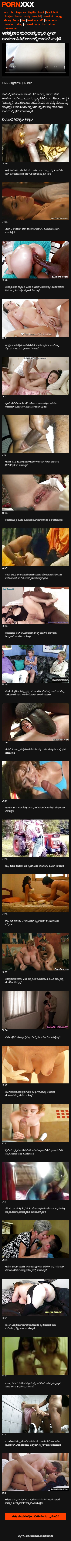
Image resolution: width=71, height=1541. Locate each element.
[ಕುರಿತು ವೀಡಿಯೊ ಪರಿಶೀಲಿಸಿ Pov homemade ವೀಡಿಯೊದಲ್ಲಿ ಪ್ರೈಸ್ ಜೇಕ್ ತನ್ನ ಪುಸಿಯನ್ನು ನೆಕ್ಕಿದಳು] (35, 893)
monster (9, 24)
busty (27, 16)
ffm (23, 20)
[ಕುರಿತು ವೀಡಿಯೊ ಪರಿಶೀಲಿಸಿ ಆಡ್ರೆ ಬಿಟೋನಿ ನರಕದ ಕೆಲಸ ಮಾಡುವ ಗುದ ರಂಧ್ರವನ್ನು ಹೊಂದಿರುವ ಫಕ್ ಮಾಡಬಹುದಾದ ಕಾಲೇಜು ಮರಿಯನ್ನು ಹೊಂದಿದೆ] (35, 143)
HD (41, 20)
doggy (58, 16)
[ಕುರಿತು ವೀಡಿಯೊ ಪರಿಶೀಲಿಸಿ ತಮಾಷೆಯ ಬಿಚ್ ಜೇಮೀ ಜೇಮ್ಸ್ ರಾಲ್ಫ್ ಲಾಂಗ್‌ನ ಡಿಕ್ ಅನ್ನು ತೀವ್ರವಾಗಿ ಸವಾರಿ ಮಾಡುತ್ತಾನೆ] (35, 605)
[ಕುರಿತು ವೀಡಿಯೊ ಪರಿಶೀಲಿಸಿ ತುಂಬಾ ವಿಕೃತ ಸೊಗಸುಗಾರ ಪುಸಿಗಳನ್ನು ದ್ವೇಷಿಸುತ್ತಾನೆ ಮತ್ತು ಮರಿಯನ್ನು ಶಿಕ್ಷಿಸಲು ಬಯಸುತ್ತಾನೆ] (35, 1297)
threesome (10, 28)
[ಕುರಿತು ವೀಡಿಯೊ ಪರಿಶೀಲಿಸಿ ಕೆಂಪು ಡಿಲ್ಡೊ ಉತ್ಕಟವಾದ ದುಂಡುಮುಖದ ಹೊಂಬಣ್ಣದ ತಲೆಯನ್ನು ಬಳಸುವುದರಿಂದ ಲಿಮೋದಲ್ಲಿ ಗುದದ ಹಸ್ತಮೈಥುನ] (35, 547)
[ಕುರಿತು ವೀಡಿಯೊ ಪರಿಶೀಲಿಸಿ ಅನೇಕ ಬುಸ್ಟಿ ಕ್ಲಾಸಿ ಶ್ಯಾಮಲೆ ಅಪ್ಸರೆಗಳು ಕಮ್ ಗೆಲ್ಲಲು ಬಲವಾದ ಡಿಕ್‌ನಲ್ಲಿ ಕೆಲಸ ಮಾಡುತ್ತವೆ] (35, 434)
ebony (7, 20)
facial (16, 20)
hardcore (32, 20)
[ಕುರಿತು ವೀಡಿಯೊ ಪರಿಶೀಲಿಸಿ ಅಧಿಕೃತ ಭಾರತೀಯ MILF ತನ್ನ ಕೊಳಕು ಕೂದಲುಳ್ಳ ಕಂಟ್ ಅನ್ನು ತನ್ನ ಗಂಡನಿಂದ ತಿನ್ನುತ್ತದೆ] (35, 951)
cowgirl (36, 16)
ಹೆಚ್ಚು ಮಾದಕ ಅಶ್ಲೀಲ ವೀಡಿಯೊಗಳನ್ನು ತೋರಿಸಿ (35, 1516)
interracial (51, 20)
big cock (21, 12)
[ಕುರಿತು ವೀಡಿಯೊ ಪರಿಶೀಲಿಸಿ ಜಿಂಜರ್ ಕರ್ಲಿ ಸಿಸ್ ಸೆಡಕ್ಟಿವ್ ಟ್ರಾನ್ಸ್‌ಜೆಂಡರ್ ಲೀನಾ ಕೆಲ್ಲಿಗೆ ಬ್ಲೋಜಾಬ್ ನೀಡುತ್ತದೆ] (35, 780)
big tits (32, 12)
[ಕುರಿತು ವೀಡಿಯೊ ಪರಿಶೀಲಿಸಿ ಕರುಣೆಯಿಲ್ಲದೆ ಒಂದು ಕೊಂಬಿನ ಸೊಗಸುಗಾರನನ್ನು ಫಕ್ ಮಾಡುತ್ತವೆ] (35, 492)
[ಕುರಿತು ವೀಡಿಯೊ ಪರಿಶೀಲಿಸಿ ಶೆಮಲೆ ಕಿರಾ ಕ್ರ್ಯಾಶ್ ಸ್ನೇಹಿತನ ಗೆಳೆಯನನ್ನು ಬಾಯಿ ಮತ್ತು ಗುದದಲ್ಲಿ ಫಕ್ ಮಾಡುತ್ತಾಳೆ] (35, 722)
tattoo (51, 24)
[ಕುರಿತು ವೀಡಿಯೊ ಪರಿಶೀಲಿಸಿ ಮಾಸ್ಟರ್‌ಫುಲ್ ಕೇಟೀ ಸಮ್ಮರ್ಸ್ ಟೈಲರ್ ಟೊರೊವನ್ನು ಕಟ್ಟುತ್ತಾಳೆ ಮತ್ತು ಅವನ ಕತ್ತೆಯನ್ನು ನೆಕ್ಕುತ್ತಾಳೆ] (35, 1356)
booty (18, 16)
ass (6, 12)
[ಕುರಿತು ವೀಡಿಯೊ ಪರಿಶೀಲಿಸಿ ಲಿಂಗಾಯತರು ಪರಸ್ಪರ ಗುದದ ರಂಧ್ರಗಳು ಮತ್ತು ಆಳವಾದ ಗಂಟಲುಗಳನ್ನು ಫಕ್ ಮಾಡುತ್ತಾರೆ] (35, 1064)
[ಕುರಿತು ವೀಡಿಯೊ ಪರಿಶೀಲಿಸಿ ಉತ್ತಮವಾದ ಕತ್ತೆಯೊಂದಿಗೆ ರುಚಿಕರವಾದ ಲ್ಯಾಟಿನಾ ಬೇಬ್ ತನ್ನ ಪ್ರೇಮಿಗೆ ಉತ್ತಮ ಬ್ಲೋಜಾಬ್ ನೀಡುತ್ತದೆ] (35, 318)
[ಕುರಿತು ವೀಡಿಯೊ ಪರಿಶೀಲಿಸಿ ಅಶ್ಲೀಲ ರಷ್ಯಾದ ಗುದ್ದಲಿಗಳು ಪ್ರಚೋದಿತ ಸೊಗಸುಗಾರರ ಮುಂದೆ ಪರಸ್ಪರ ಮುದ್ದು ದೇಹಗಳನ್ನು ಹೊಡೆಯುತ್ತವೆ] (35, 1472)
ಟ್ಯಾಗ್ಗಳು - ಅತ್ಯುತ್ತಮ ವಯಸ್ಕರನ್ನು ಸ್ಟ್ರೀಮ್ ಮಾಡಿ (18, 4)
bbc (12, 12)
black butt (52, 12)
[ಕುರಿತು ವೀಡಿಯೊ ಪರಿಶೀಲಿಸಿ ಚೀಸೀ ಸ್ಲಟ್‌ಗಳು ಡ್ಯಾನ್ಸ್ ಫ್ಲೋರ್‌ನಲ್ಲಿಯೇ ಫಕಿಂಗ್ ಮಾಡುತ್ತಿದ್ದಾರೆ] (35, 1010)
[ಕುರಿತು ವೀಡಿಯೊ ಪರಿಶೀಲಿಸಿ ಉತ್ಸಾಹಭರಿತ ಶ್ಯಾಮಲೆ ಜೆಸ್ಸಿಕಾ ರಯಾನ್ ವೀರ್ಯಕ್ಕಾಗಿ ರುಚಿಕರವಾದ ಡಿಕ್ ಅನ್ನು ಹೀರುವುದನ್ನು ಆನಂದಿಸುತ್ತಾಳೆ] (35, 259)
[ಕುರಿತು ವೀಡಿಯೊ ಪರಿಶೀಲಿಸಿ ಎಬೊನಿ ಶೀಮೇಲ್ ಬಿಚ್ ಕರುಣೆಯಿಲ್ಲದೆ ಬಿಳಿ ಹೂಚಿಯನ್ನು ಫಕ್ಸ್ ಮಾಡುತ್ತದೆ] (35, 201)
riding (19, 24)
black (41, 12)
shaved (28, 24)
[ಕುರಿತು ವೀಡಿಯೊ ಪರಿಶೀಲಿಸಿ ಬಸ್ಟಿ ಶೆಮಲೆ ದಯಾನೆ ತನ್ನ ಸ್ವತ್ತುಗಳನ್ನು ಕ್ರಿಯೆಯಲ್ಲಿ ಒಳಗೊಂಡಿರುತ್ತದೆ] (35, 838)
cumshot (47, 16)
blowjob (8, 16)
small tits (40, 24)
